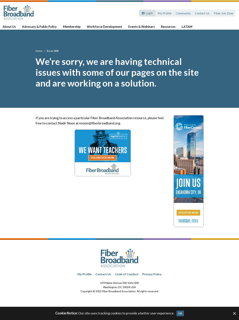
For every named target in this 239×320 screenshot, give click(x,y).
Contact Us (202, 12)
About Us (12, 28)
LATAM (187, 28)
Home (39, 55)
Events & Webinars (142, 28)
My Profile (164, 12)
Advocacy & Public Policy (42, 28)
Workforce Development (105, 28)
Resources (168, 28)
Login (148, 12)
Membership (73, 28)
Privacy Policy (152, 278)
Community (182, 12)
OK (180, 313)
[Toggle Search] (230, 28)
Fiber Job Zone (223, 12)
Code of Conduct (127, 278)
